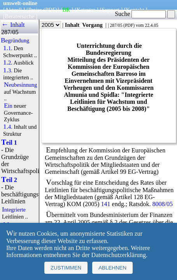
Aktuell (13, 10)
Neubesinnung (20, 85)
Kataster (86, 10)
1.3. (7, 70)
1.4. (7, 127)
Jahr (45, 25)
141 (105, 204)
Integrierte (14, 209)
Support (110, 10)
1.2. (7, 63)
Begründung (15, 40)
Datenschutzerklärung (118, 255)
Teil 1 (9, 142)
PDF (129, 25)
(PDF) (51, 10)
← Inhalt (13, 24)
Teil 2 (9, 180)
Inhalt (72, 25)
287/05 (116, 25)
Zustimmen (66, 268)
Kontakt (135, 10)
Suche (140, 13)
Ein (8, 106)
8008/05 (162, 204)
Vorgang (92, 25)
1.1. (7, 48)
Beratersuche (19, 16)
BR (66, 10)
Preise (35, 10)
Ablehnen (112, 268)
